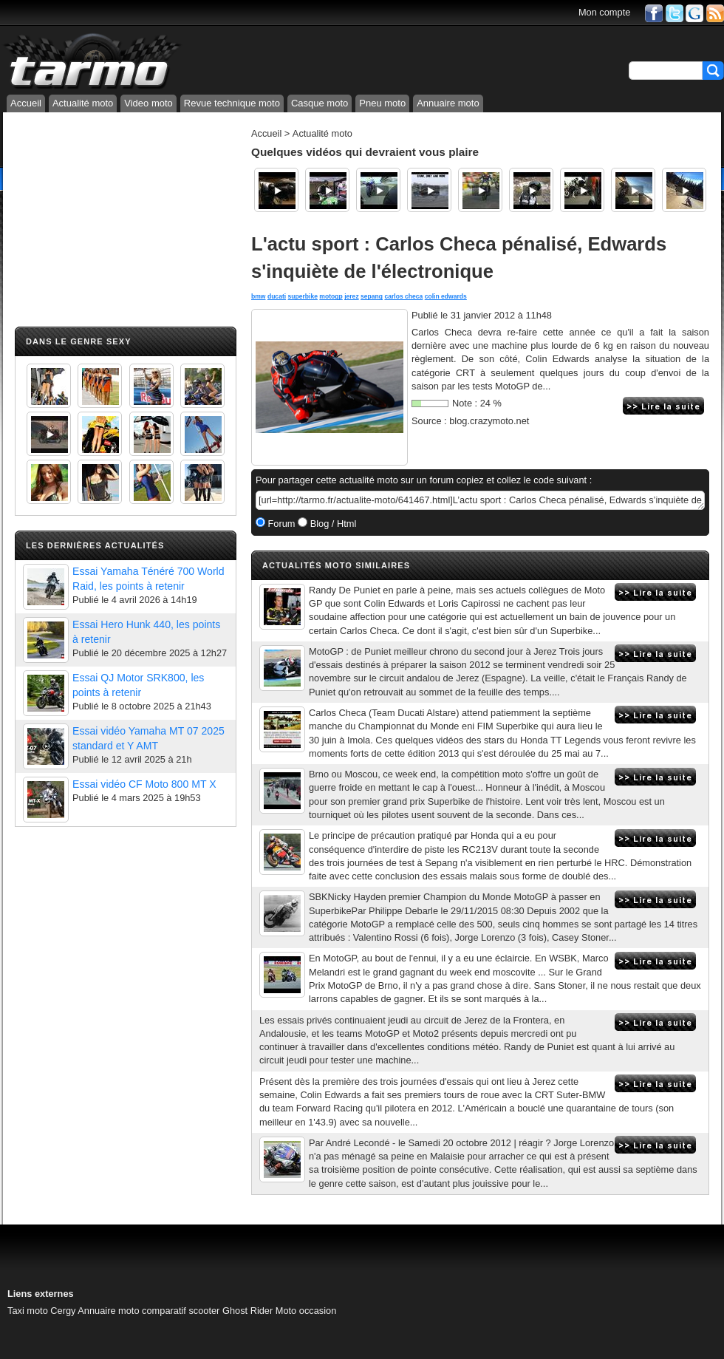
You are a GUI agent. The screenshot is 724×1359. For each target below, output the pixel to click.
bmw (258, 296)
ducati (276, 296)
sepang (372, 296)
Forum (280, 523)
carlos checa (403, 296)
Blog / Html (331, 523)
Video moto (148, 103)
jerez (351, 296)
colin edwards (446, 296)
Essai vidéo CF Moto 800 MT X (144, 784)
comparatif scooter (180, 1310)
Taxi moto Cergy (41, 1310)
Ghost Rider (247, 1310)
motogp (330, 296)
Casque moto (319, 103)
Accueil (25, 103)
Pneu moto (382, 103)
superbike (303, 296)
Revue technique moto (232, 103)
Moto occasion (306, 1310)
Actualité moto (82, 103)
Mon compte (604, 12)
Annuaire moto (448, 103)
